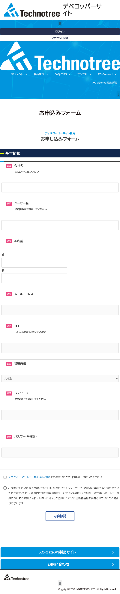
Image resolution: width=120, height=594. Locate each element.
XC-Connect (107, 74)
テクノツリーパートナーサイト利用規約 (29, 477)
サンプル (84, 74)
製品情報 (41, 74)
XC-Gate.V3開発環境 (105, 82)
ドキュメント (18, 74)
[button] (60, 23)
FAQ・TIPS (63, 74)
